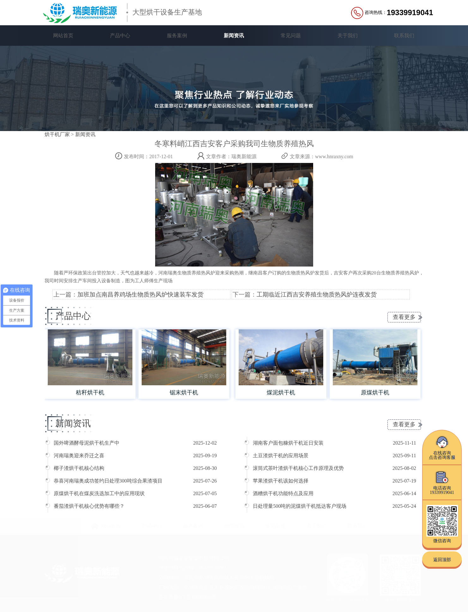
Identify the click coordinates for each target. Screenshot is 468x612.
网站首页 (63, 35)
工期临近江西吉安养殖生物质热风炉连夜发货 (317, 294)
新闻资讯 (234, 35)
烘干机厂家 (57, 134)
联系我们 (404, 35)
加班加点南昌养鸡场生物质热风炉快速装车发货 (140, 294)
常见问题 (291, 35)
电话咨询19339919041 (442, 482)
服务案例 (177, 35)
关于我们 (347, 35)
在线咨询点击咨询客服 (442, 447)
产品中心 (120, 35)
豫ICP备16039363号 (195, 597)
